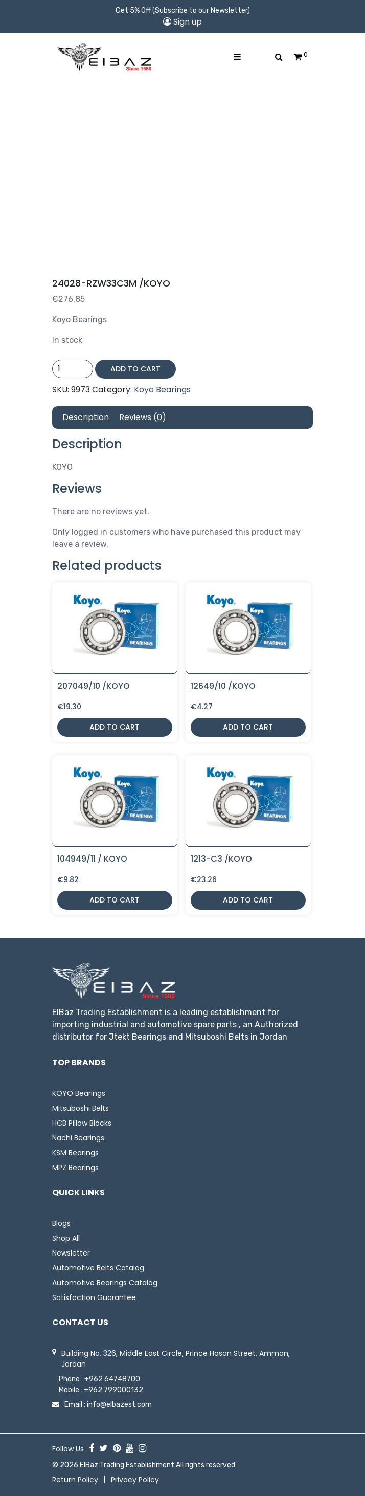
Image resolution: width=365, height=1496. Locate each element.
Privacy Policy (135, 1480)
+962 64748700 (112, 1379)
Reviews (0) (142, 417)
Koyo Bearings (162, 389)
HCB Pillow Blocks (81, 1123)
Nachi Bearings (78, 1138)
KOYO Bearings (78, 1093)
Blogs (61, 1223)
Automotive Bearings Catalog (104, 1283)
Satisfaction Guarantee (94, 1297)
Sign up (182, 22)
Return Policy (75, 1480)
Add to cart (135, 369)
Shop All (66, 1238)
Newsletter (71, 1253)
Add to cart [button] (114, 727)
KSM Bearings (75, 1153)
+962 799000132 (113, 1389)
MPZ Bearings (75, 1167)
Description (85, 417)
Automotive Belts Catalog (98, 1268)
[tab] (85, 417)
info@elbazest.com (119, 1404)
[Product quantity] (72, 369)
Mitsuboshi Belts (80, 1108)
